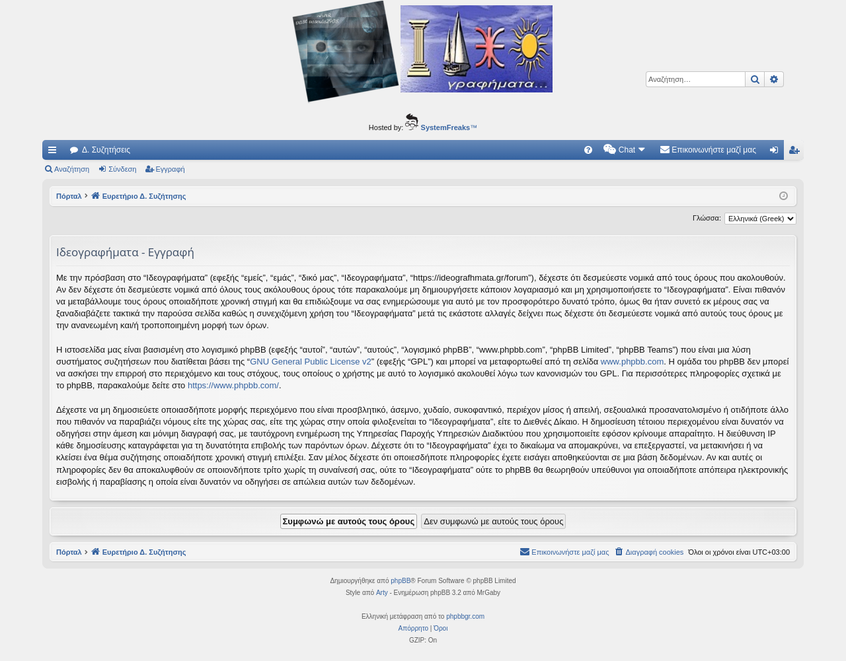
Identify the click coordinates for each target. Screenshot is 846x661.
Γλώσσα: (707, 218)
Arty (382, 592)
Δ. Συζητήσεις (106, 150)
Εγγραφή (170, 169)
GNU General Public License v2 (310, 361)
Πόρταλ (69, 196)
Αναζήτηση (71, 169)
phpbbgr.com (465, 616)
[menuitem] (588, 150)
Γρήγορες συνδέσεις (55, 152)
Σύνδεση (122, 169)
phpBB (400, 580)
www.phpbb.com (632, 361)
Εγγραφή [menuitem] (796, 152)
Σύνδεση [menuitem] (777, 152)
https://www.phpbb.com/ (233, 385)
